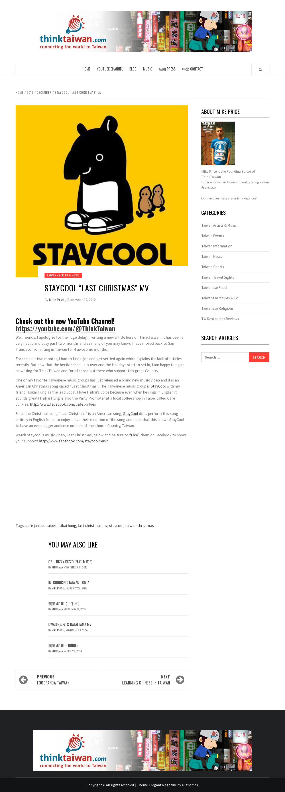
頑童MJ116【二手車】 (64, 603)
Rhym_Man (58, 567)
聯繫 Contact (192, 69)
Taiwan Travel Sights (217, 277)
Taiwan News (211, 256)
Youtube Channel (110, 69)
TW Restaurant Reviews (220, 318)
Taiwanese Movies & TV (219, 298)
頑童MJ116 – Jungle (63, 645)
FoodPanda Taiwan (67, 680)
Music (147, 69)
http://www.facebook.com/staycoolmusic (73, 441)
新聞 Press (167, 69)
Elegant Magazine (163, 785)
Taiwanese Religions (217, 308)
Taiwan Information (216, 246)
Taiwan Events (212, 235)
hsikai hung (66, 525)
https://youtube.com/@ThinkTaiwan (65, 328)
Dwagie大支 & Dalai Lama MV (69, 624)
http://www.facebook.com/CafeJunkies (63, 404)
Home (86, 69)
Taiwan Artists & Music (63, 275)
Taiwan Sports (212, 266)
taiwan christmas (139, 525)
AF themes (190, 785)
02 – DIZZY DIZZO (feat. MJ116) (70, 561)
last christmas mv (92, 525)
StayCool (158, 386)
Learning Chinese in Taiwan (138, 680)
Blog (132, 69)
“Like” (134, 434)
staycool (116, 525)
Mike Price (57, 299)
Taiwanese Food (214, 287)
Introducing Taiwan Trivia (68, 582)
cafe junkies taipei (41, 525)
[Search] (260, 69)
